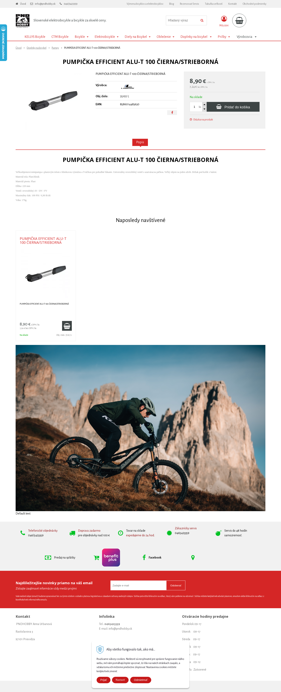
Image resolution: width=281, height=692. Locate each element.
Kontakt (232, 4)
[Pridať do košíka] (233, 107)
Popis (140, 142)
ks (200, 107)
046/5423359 (70, 4)
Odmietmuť (141, 679)
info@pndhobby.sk (45, 4)
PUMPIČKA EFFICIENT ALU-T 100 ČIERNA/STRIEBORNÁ (43, 240)
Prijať (103, 679)
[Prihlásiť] (224, 21)
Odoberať (175, 585)
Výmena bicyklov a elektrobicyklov (145, 4)
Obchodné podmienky (254, 4)
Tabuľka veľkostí (213, 4)
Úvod (23, 4)
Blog (171, 4)
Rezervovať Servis (189, 4)
